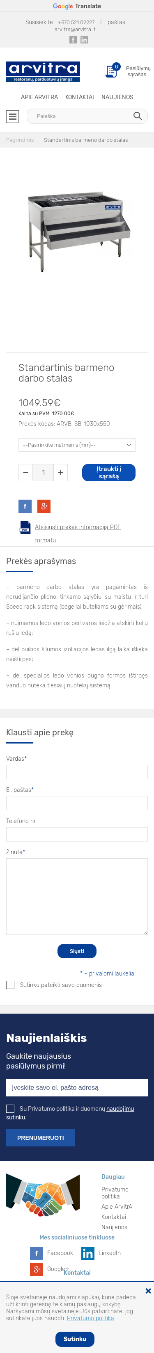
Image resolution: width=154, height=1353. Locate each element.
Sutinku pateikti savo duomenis (54, 985)
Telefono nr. (21, 821)
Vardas (16, 758)
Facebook (60, 1253)
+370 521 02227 (76, 22)
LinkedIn (110, 1253)
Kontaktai (79, 97)
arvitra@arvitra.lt (75, 29)
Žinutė (15, 852)
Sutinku (75, 1339)
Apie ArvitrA (39, 97)
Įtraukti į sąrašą (109, 472)
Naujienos (117, 97)
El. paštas (20, 790)
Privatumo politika (115, 1193)
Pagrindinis (20, 140)
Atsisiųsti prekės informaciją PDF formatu (78, 529)
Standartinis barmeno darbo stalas (86, 140)
